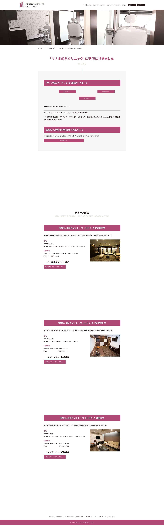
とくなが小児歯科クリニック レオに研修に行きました (65, 120)
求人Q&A (114, 5)
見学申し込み (126, 5)
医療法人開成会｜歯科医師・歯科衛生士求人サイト (57, 109)
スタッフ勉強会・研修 (79, 115)
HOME (54, 5)
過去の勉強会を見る (54, 144)
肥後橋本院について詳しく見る (54, 273)
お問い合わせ (139, 5)
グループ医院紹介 (103, 5)
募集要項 (92, 5)
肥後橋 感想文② (101, 92)
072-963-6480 (57, 363)
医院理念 (62, 5)
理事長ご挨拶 (72, 5)
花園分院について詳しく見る (54, 368)
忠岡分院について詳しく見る (54, 463)
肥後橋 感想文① (62, 92)
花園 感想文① (81, 100)
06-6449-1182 (57, 268)
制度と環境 (82, 5)
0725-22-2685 (57, 458)
